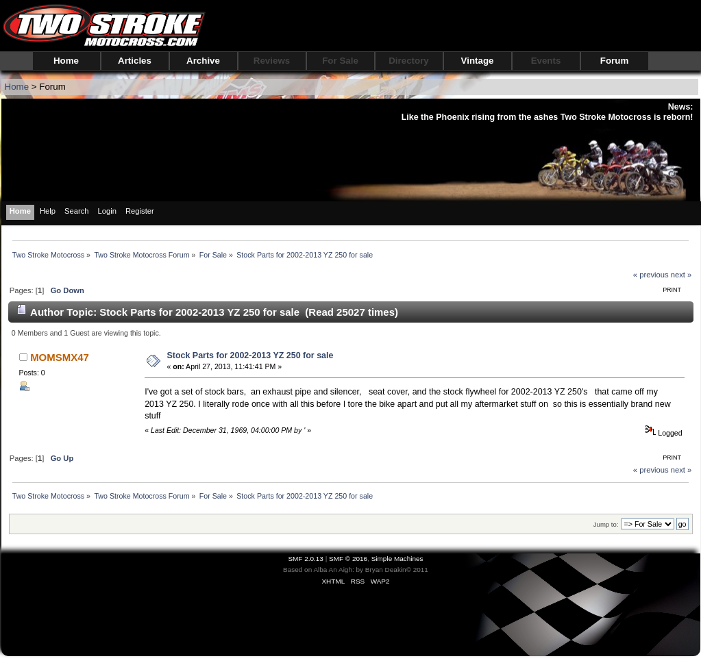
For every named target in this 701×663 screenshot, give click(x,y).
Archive (203, 60)
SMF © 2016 (348, 558)
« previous (651, 275)
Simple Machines (397, 558)
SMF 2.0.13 (305, 558)
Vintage (477, 60)
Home (66, 60)
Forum (614, 60)
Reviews (272, 60)
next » (681, 275)
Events (546, 60)
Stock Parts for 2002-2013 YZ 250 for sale (250, 355)
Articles (134, 60)
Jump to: (606, 524)
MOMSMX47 (59, 357)
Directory (409, 60)
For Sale (340, 60)
